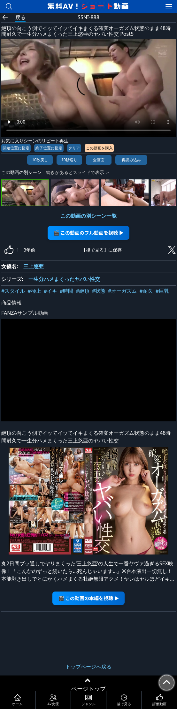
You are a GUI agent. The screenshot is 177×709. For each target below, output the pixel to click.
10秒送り (69, 159)
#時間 (66, 291)
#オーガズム (122, 291)
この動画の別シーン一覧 (88, 215)
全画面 (98, 159)
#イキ (50, 291)
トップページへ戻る (88, 666)
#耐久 (146, 291)
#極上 (34, 291)
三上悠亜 (33, 266)
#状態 (98, 291)
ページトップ (88, 688)
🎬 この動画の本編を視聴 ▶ (88, 598)
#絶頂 (82, 291)
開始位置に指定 (16, 148)
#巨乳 (162, 291)
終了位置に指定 (48, 148)
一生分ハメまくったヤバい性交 (64, 279)
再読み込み (131, 159)
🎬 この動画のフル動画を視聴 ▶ (88, 232)
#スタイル (13, 291)
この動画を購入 (99, 148)
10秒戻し (40, 159)
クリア (74, 148)
